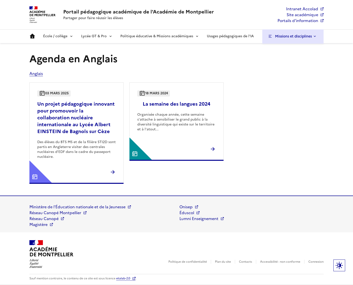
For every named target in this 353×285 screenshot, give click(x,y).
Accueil (32, 36)
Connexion (316, 262)
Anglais (36, 73)
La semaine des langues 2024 (176, 104)
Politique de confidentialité (187, 262)
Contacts (245, 262)
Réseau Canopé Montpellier (55, 213)
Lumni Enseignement (198, 219)
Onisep (186, 207)
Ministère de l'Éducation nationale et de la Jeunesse (77, 207)
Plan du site (223, 262)
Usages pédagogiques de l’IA (230, 36)
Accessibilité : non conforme (280, 262)
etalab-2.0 (123, 278)
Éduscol (186, 213)
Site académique (302, 15)
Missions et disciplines (293, 36)
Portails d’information (297, 21)
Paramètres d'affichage (339, 265)
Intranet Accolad (302, 9)
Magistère (38, 224)
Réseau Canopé (44, 219)
